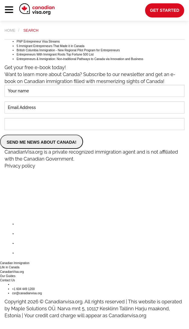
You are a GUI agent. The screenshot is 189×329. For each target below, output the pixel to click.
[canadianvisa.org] (36, 9)
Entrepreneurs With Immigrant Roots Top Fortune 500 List (55, 54)
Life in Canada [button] (10, 267)
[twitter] (21, 233)
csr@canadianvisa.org (27, 293)
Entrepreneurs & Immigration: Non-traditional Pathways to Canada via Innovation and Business (80, 59)
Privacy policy (20, 166)
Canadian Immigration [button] (14, 263)
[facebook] (21, 224)
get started (164, 10)
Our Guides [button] (7, 276)
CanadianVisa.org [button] (12, 271)
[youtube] (21, 253)
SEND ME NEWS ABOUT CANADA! (41, 142)
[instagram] (21, 243)
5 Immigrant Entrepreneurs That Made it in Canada (51, 46)
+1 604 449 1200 (23, 289)
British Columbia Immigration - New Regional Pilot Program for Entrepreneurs (68, 50)
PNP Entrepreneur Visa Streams (38, 41)
